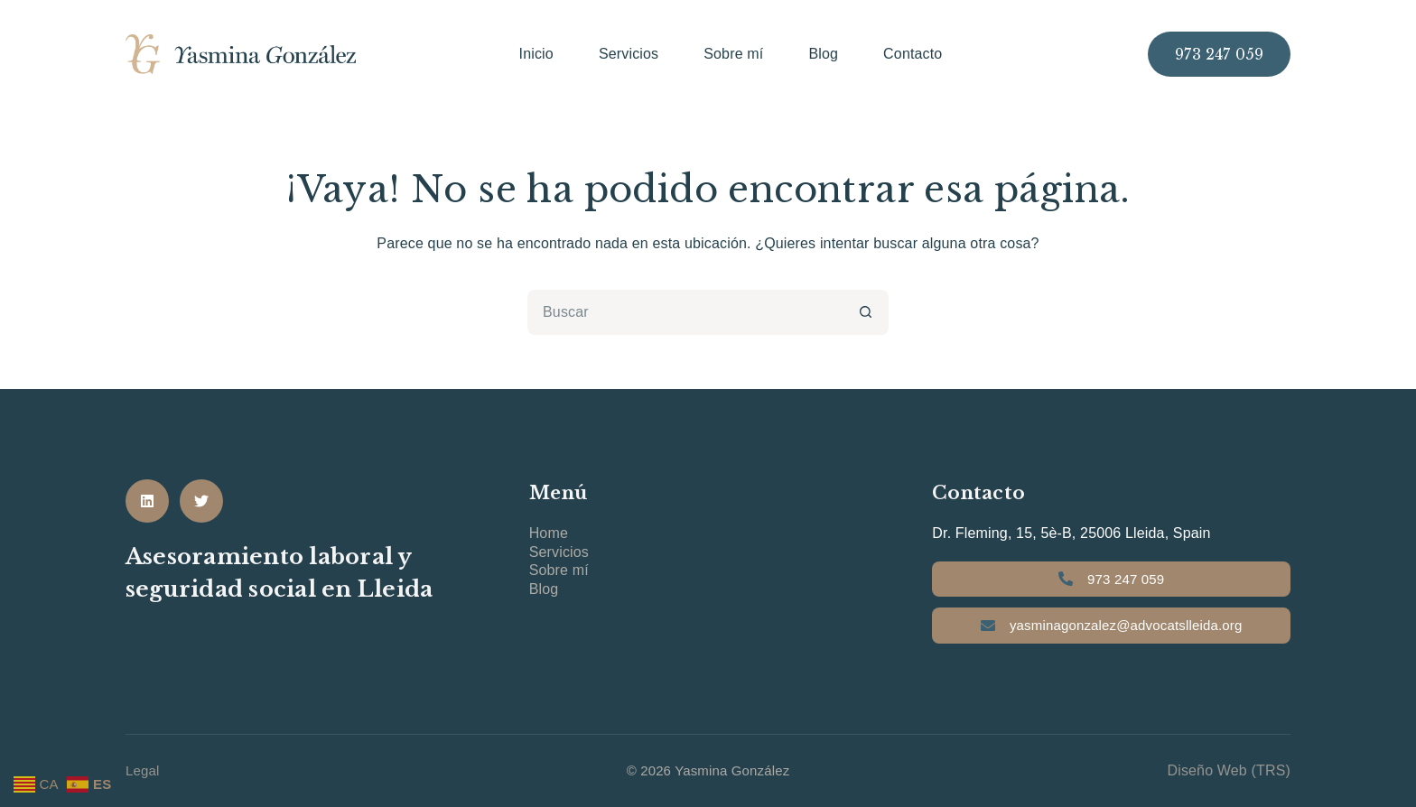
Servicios (628, 53)
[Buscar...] (685, 312)
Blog (823, 53)
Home (548, 533)
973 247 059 (1219, 54)
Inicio (536, 53)
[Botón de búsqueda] (866, 312)
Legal (143, 770)
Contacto (912, 53)
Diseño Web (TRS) (1228, 770)
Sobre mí (733, 53)
